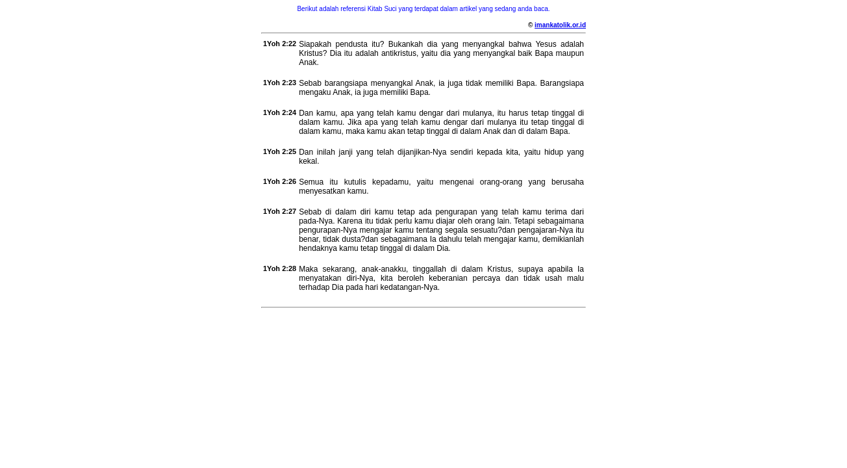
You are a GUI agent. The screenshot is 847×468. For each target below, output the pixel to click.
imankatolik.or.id (560, 25)
